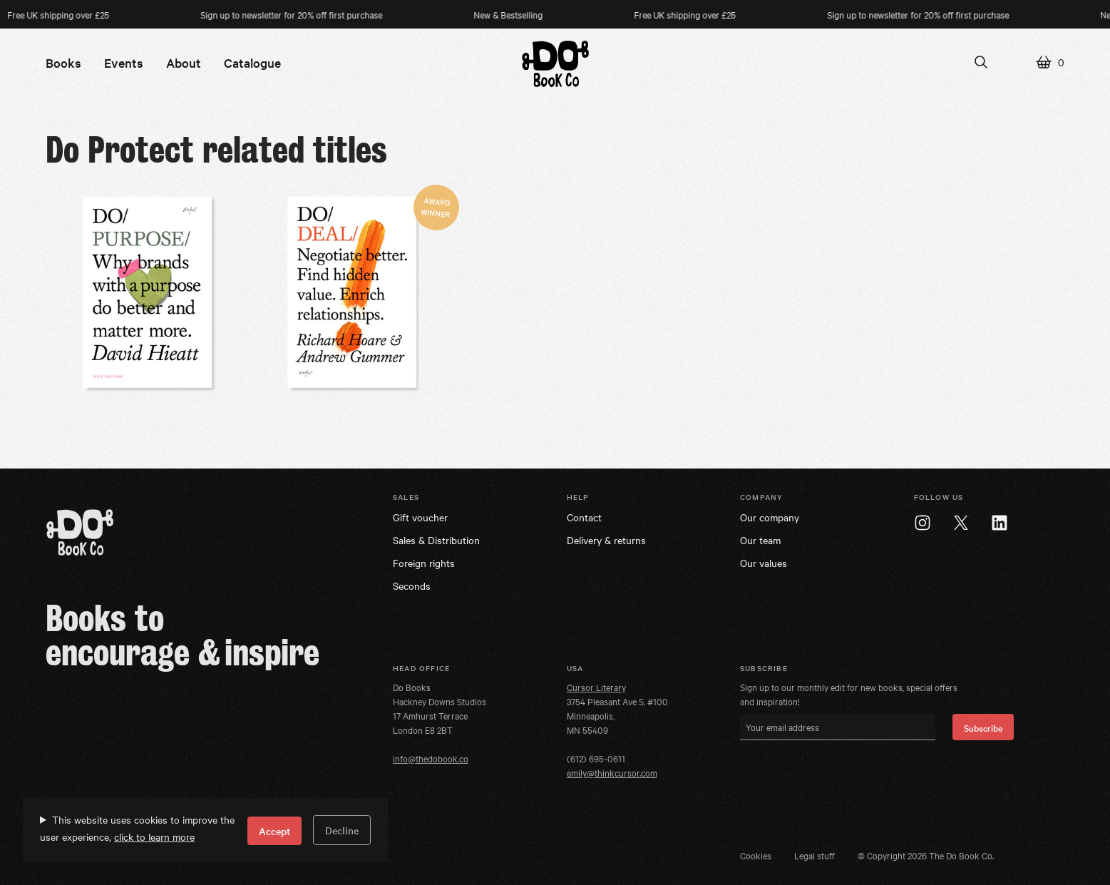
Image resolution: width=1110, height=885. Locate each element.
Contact (584, 517)
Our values (763, 563)
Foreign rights (424, 563)
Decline (342, 830)
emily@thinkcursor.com (612, 772)
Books (63, 62)
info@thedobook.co (430, 758)
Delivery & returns (606, 540)
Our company (769, 517)
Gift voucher (420, 517)
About (183, 62)
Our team (760, 540)
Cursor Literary (596, 686)
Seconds (412, 585)
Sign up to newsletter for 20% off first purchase (304, 14)
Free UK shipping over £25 (698, 14)
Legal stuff (814, 855)
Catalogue (252, 62)
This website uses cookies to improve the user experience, (137, 828)
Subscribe (983, 727)
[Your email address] (837, 727)
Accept (274, 831)
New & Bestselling (520, 14)
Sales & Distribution (436, 540)
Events (123, 62)
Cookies (755, 855)
